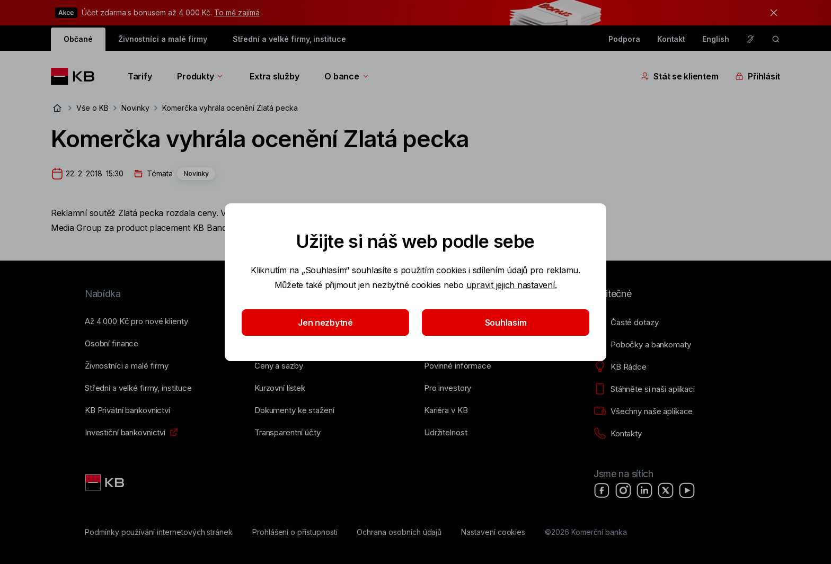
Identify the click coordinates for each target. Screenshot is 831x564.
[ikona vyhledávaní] (776, 39)
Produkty (200, 76)
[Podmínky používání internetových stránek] (159, 532)
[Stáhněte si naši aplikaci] (644, 389)
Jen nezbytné (325, 322)
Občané (78, 38)
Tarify (140, 76)
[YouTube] (686, 490)
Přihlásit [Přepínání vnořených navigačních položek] (757, 76)
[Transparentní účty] (287, 433)
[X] (665, 490)
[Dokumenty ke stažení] (294, 410)
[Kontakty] (618, 434)
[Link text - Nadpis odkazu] (105, 482)
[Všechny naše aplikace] (643, 411)
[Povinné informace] (457, 366)
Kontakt (671, 38)
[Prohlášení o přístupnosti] (295, 532)
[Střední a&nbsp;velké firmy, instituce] (138, 388)
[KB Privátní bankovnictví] (127, 410)
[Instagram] (623, 490)
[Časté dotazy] (626, 322)
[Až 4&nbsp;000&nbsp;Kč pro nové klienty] (136, 321)
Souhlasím (506, 322)
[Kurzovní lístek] (279, 388)
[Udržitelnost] (445, 433)
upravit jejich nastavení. (511, 285)
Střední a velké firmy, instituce (289, 38)
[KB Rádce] (620, 367)
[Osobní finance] (111, 344)
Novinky (135, 107)
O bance (346, 76)
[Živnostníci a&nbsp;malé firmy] (127, 366)
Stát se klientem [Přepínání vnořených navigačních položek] (679, 76)
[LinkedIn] (644, 490)
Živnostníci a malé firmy (162, 38)
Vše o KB (92, 107)
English (715, 38)
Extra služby (274, 76)
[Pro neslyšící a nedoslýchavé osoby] (750, 39)
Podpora (624, 38)
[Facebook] (602, 490)
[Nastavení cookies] (493, 532)
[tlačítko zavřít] (771, 12)
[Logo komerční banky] (76, 76)
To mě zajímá (236, 12)
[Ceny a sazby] (278, 366)
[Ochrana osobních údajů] (399, 532)
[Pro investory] (447, 388)
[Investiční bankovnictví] (125, 433)
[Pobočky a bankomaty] (642, 345)
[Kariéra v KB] (445, 410)
